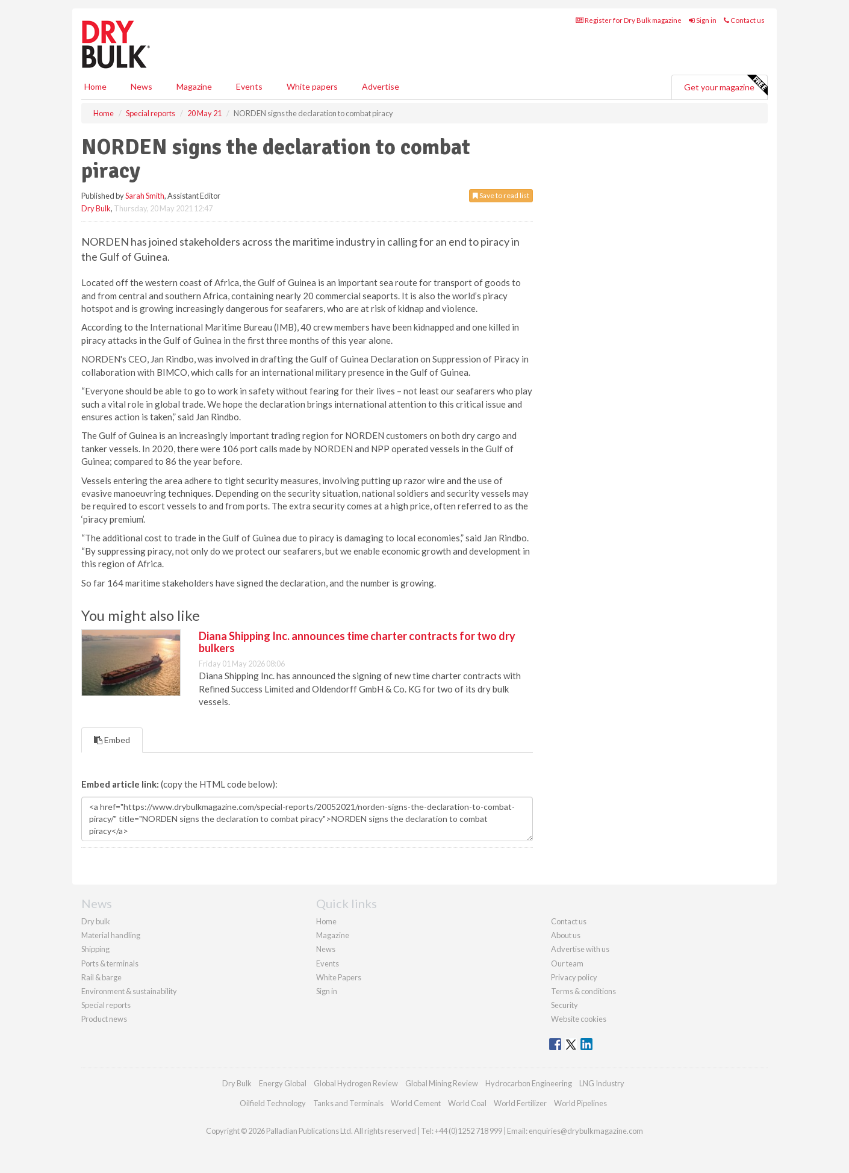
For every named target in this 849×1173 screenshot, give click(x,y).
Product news (104, 1019)
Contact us (744, 20)
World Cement (416, 1103)
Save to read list (501, 195)
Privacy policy (574, 977)
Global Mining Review (441, 1083)
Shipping (95, 949)
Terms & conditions (583, 991)
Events (249, 86)
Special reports (106, 1005)
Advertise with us (580, 949)
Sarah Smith (144, 196)
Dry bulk (95, 921)
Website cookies (578, 1019)
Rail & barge (101, 977)
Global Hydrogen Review (356, 1083)
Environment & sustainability (129, 991)
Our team (567, 963)
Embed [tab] (112, 740)
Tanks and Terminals (348, 1103)
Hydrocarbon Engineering (528, 1083)
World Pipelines (580, 1103)
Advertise (380, 86)
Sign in (703, 20)
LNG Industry (601, 1083)
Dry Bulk (96, 208)
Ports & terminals (109, 963)
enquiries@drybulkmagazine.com (586, 1131)
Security (564, 1005)
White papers (312, 86)
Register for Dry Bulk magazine (629, 20)
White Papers (338, 977)
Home (95, 86)
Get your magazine (725, 85)
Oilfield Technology (273, 1103)
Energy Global (282, 1083)
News (325, 949)
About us (565, 935)
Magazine (194, 86)
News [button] (141, 86)
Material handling (110, 935)
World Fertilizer (520, 1103)
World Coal (467, 1103)
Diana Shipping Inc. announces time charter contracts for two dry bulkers (357, 642)
